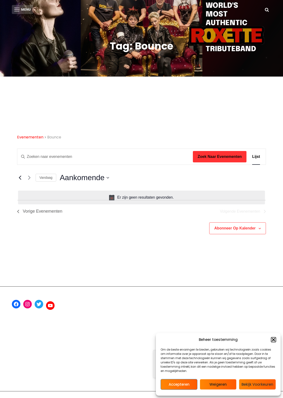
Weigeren (218, 384)
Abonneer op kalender (234, 229)
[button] (273, 339)
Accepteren (179, 384)
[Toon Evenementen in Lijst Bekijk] (256, 158)
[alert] (141, 199)
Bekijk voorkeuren (257, 384)
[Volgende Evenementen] (29, 179)
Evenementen (30, 138)
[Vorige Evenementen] (20, 179)
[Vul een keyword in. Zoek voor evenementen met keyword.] (105, 158)
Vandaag (45, 179)
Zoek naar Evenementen (220, 158)
